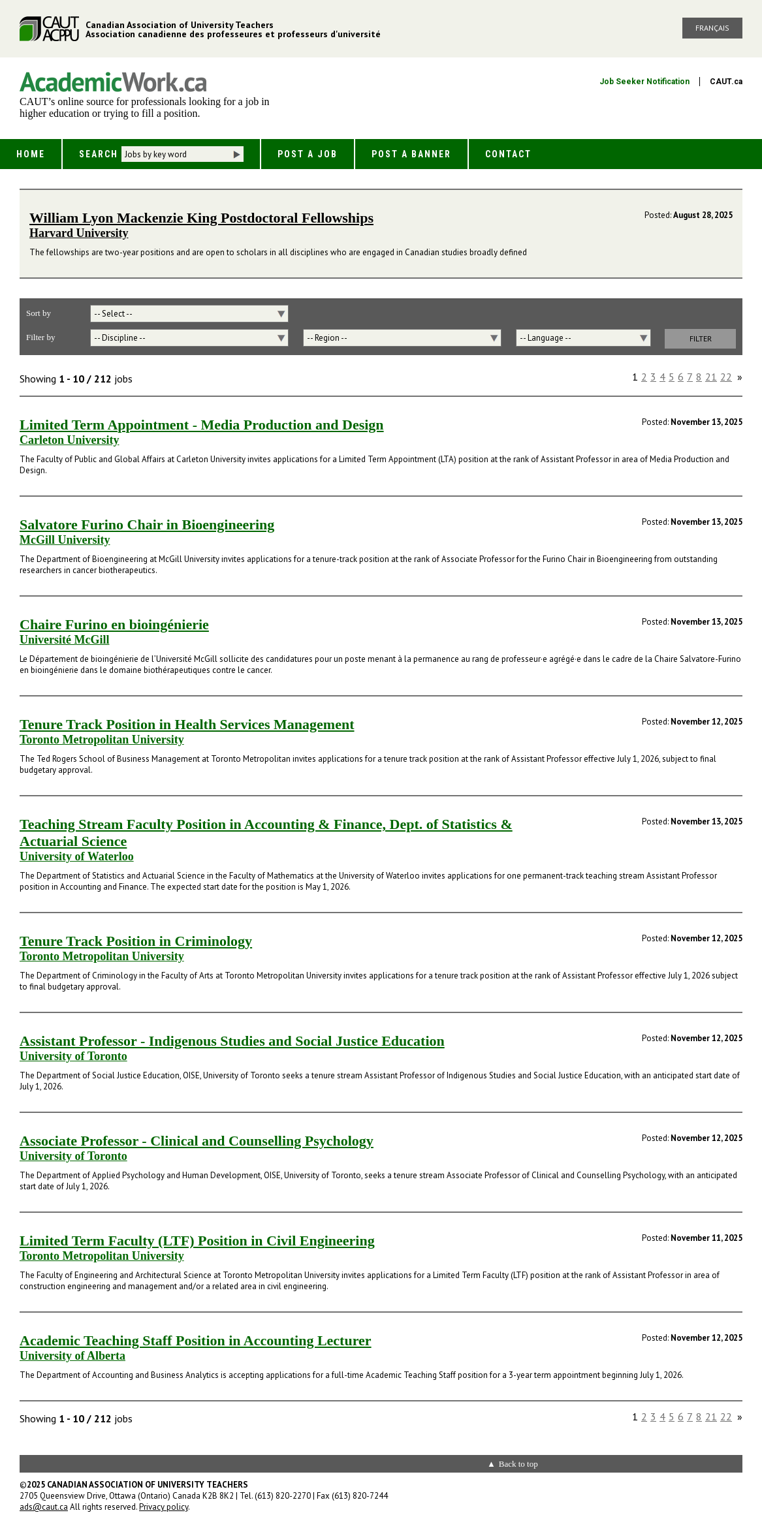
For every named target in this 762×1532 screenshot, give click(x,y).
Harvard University (78, 233)
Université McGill (64, 639)
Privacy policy (163, 1506)
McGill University (65, 539)
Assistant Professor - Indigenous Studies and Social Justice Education (232, 1041)
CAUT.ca (726, 81)
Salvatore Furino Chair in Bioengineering (147, 524)
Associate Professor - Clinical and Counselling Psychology (196, 1141)
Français (712, 28)
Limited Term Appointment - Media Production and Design (202, 424)
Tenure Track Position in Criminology (136, 941)
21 (711, 376)
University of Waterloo (77, 856)
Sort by (38, 313)
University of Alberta (72, 1355)
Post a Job (308, 154)
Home (30, 154)
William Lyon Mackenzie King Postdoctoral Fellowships (201, 218)
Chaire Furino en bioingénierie (114, 624)
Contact (508, 154)
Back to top (518, 1464)
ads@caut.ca (44, 1506)
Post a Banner (411, 154)
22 (726, 376)
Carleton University (69, 439)
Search (98, 154)
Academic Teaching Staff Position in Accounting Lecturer (196, 1340)
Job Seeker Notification (644, 81)
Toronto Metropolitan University (102, 739)
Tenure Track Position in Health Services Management (187, 724)
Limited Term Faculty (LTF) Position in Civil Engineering (197, 1240)
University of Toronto (73, 1056)
